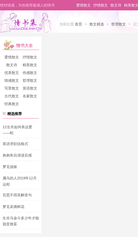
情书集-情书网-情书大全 (25, 23)
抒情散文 (100, 5)
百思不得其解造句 (17, 195)
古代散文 (11, 96)
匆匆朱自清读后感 (17, 155)
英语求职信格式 (15, 144)
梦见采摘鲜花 (13, 207)
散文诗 (115, 5)
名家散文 (30, 96)
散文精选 (96, 24)
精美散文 (30, 65)
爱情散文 (83, 5)
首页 (78, 24)
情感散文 (11, 80)
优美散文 (11, 73)
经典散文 (11, 104)
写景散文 (11, 88)
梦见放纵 (10, 167)
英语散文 (30, 88)
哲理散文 (118, 24)
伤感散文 (30, 73)
